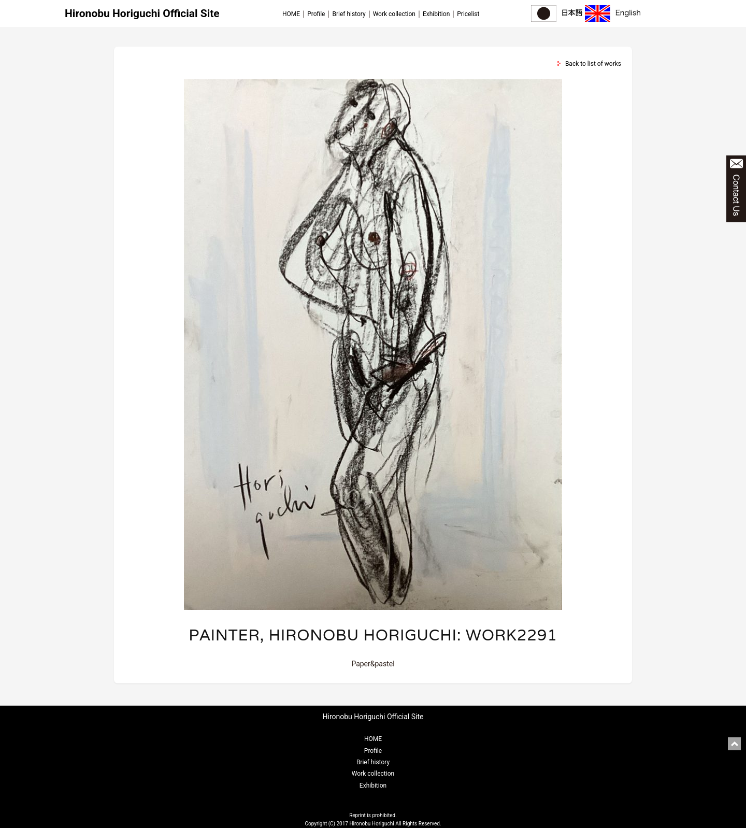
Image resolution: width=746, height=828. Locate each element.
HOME (291, 14)
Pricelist (468, 14)
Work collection (394, 14)
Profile (316, 14)
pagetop (734, 743)
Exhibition (436, 14)
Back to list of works (593, 63)
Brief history (348, 14)
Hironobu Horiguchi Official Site (142, 13)
